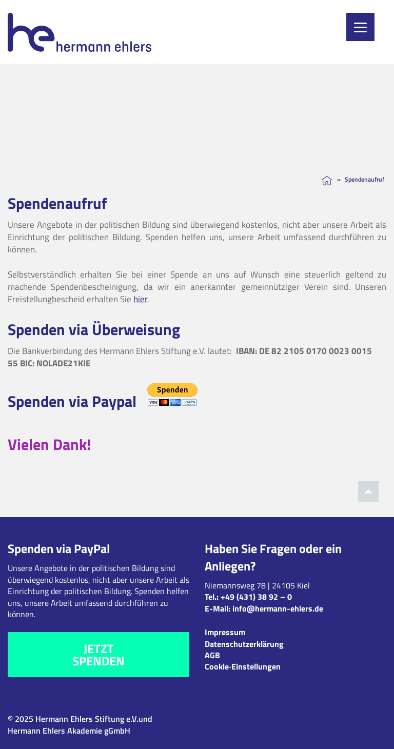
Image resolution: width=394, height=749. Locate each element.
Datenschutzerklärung (244, 644)
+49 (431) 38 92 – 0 (256, 596)
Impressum (225, 632)
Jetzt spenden (98, 654)
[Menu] (360, 27)
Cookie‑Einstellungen (243, 666)
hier (140, 299)
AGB (212, 655)
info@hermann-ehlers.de (277, 608)
